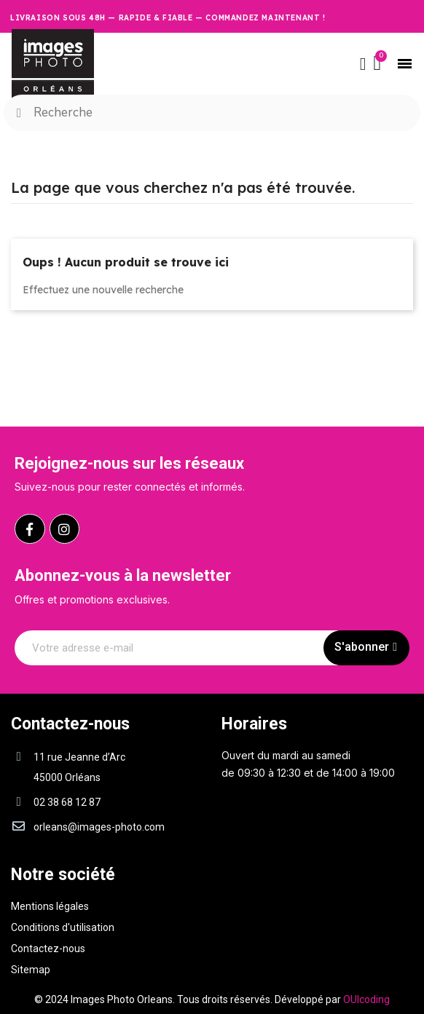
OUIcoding (366, 999)
